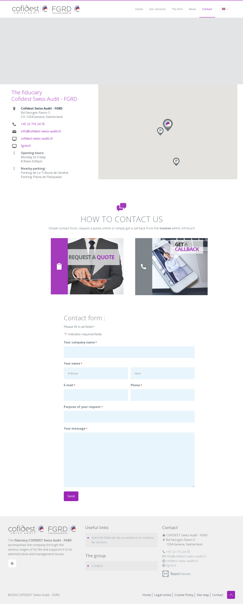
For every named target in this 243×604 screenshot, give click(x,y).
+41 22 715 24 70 (33, 124)
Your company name (80, 342)
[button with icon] (12, 563)
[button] (176, 161)
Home (146, 595)
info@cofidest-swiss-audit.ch (41, 131)
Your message (75, 428)
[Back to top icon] (231, 595)
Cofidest (97, 566)
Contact (217, 595)
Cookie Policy (184, 595)
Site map (203, 595)
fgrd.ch (26, 146)
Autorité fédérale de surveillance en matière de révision (123, 540)
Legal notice (162, 595)
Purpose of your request (83, 407)
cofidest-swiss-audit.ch (37, 138)
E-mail (69, 385)
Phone (136, 385)
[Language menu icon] (225, 9)
